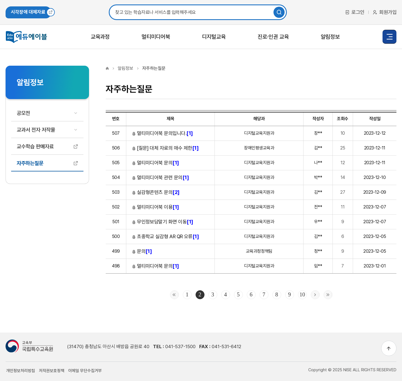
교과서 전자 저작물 (36, 130)
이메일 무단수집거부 (85, 370)
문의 (142, 251)
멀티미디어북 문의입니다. (162, 133)
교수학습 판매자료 (35, 146)
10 (302, 294)
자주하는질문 (30, 163)
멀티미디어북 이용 (155, 207)
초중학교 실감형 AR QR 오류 (165, 236)
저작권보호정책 (51, 370)
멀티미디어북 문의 (155, 163)
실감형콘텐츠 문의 (155, 192)
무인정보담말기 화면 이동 (162, 222)
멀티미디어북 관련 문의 (160, 177)
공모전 (23, 113)
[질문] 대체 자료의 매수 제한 (165, 148)
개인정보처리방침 (20, 370)
